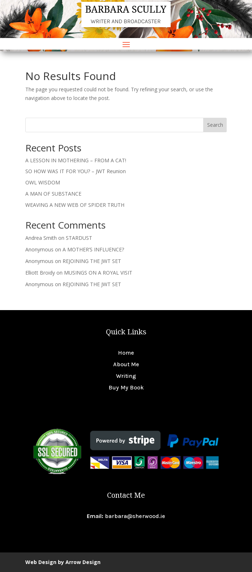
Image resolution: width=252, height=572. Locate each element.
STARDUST (79, 237)
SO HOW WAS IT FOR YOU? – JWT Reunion (75, 171)
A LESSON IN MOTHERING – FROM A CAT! (75, 160)
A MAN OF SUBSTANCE (53, 193)
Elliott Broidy (40, 272)
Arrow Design (83, 562)
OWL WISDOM (42, 182)
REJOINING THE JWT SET (92, 261)
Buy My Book (126, 387)
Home (126, 352)
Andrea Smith (41, 237)
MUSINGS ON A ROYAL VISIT (98, 272)
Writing (126, 375)
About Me (126, 364)
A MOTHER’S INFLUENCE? (93, 249)
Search (215, 124)
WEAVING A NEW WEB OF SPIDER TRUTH (74, 204)
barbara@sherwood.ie (135, 516)
